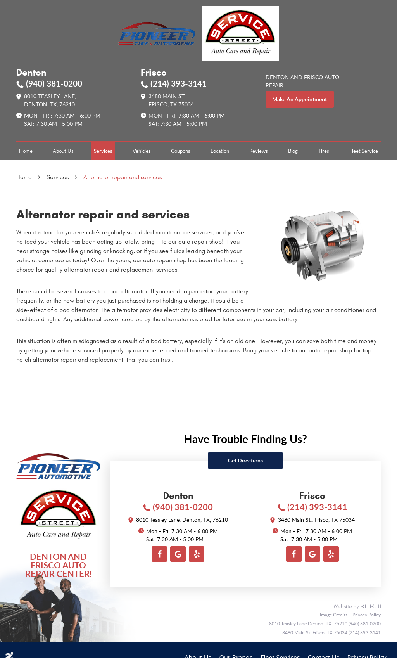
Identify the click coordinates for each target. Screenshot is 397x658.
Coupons (180, 150)
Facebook (159, 554)
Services (103, 150)
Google (178, 554)
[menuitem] (25, 151)
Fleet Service (363, 150)
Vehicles (142, 150)
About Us (63, 150)
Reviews (258, 150)
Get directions (245, 460)
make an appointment (299, 99)
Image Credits (334, 614)
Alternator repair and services (122, 177)
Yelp (196, 554)
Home (26, 150)
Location (220, 150)
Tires (323, 150)
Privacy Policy (366, 614)
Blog (293, 150)
